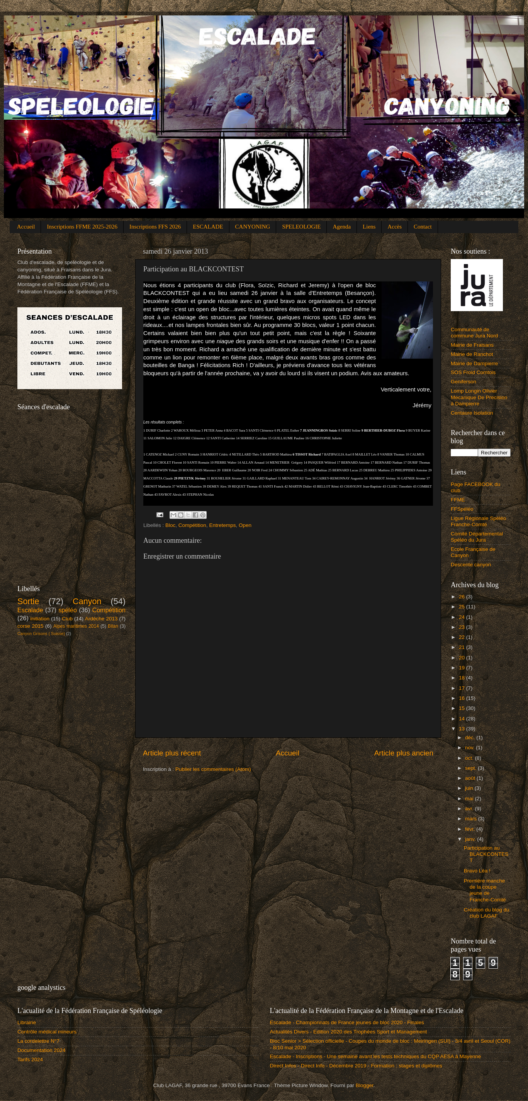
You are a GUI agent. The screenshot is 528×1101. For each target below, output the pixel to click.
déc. (470, 737)
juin (470, 788)
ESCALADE (208, 227)
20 (462, 658)
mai (470, 798)
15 (462, 708)
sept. (471, 768)
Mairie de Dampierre (474, 363)
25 (462, 607)
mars (471, 819)
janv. (471, 839)
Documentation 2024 (41, 1050)
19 (462, 668)
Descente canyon (471, 564)
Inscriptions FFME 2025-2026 (82, 227)
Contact (423, 227)
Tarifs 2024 (30, 1059)
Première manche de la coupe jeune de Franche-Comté (485, 890)
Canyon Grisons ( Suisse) (41, 633)
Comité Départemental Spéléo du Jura (477, 537)
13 (462, 729)
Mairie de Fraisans (472, 345)
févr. (470, 829)
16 (462, 698)
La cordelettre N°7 (38, 1041)
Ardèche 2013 (101, 619)
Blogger (365, 1085)
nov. (470, 747)
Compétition (192, 525)
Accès (394, 227)
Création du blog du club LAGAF (486, 913)
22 (462, 637)
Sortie (28, 601)
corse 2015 (30, 626)
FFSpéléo (462, 509)
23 (462, 627)
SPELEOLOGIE (301, 227)
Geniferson (463, 382)
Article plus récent (172, 753)
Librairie (26, 1022)
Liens (369, 227)
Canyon (87, 601)
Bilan (113, 626)
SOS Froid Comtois (473, 372)
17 (462, 688)
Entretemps (222, 525)
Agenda (342, 227)
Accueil (26, 227)
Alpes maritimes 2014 (76, 626)
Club (67, 619)
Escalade (30, 609)
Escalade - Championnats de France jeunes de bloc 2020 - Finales (347, 1022)
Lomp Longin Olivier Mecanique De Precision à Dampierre (479, 397)
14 (462, 719)
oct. (470, 758)
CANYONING (252, 227)
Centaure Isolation (472, 413)
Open (245, 525)
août (471, 778)
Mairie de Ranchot (472, 354)
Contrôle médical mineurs (46, 1032)
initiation (40, 619)
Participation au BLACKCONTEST (486, 854)
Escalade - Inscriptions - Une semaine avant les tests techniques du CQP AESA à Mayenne (375, 1056)
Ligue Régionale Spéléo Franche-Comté (478, 521)
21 (462, 647)
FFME (458, 500)
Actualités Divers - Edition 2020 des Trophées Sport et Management (348, 1032)
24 (462, 617)
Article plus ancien (403, 753)
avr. (470, 808)
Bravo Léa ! (477, 871)
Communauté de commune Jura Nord (474, 333)
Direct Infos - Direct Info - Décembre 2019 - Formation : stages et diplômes (356, 1066)
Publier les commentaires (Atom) (213, 769)
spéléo (67, 609)
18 (462, 678)
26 (462, 597)
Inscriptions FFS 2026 (155, 227)
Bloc (170, 525)
